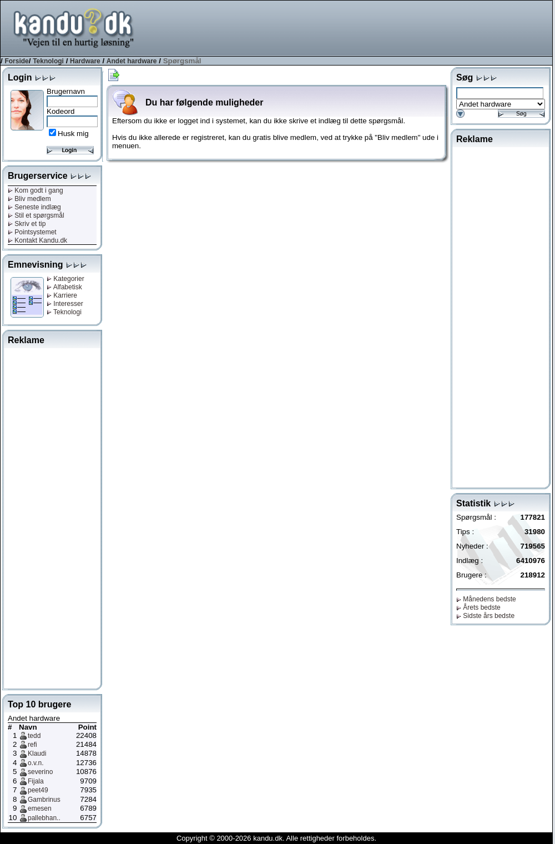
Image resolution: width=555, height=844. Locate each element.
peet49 (38, 790)
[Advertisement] (52, 516)
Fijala (36, 781)
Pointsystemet (32, 232)
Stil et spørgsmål (36, 215)
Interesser (65, 304)
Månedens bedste (486, 599)
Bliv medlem (29, 199)
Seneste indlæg (34, 207)
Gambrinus (44, 799)
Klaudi (37, 753)
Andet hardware (132, 61)
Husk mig (73, 133)
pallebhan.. (44, 818)
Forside (16, 61)
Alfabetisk (64, 287)
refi (32, 744)
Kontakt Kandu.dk (37, 240)
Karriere (62, 295)
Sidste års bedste (485, 616)
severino (40, 772)
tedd (34, 736)
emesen (40, 808)
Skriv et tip (27, 224)
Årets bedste (478, 607)
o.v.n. (35, 763)
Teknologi (48, 61)
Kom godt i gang (35, 190)
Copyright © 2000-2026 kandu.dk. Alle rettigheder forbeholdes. (276, 838)
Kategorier (65, 279)
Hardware (85, 61)
